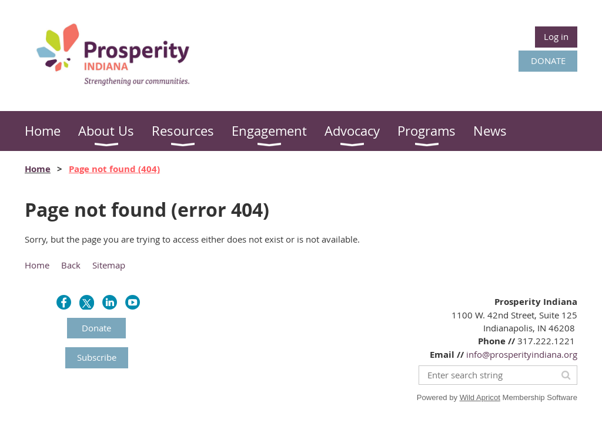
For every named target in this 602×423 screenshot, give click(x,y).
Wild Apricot (480, 397)
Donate (96, 328)
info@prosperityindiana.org (521, 354)
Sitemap (108, 265)
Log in (556, 36)
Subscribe (96, 357)
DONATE (548, 60)
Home (38, 169)
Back (71, 265)
